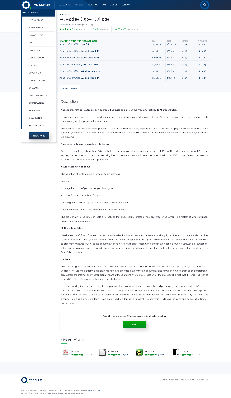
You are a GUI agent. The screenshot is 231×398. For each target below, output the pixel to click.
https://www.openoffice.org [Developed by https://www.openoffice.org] (81, 24)
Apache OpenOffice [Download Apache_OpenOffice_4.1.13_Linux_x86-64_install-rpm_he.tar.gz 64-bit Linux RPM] (79, 51)
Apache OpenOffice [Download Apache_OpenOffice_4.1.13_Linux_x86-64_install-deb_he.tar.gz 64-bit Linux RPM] (79, 78)
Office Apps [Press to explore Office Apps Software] (64, 14)
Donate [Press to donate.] (135, 324)
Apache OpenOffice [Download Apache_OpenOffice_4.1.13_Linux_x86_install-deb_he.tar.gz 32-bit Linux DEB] (79, 64)
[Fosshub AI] (79, 5)
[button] (42, 21)
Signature (156, 44)
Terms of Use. (94, 390)
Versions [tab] (69, 89)
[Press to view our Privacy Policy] (188, 380)
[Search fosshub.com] (205, 5)
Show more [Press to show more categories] (39, 137)
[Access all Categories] (65, 5)
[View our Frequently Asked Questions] (104, 5)
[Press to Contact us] (203, 380)
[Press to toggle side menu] (38, 14)
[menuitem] (38, 21)
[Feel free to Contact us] (126, 5)
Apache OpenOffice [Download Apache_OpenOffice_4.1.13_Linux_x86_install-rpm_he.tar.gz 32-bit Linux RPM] (79, 57)
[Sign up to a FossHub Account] (113, 5)
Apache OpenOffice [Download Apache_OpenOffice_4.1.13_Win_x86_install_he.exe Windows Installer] (80, 71)
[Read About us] (93, 5)
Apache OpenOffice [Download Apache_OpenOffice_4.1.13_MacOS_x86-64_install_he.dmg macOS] (74, 44)
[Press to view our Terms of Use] (170, 380)
